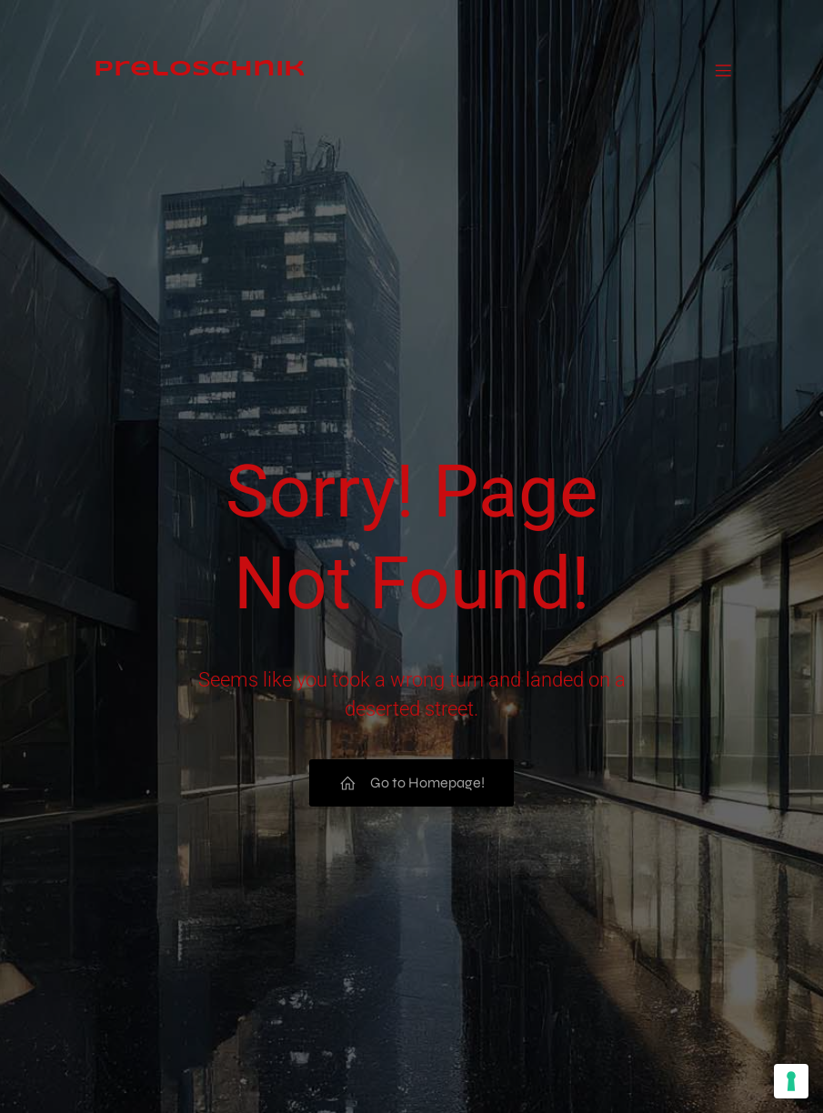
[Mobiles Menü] (723, 56)
